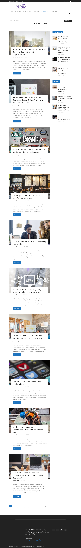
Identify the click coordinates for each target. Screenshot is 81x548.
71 (24, 506)
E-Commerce (58, 32)
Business (18, 12)
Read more (16, 73)
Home (10, 20)
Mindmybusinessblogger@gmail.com (35, 540)
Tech (24, 16)
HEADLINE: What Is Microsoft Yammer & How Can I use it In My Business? (28, 475)
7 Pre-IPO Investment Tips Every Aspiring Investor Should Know (64, 117)
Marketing (45, 12)
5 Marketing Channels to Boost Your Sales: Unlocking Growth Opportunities (29, 52)
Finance (37, 12)
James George (16, 105)
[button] (70, 14)
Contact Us (32, 16)
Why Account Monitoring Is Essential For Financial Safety (65, 98)
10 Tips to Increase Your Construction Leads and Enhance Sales (28, 429)
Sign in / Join (24, 1)
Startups (54, 12)
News (11, 12)
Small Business (15, 16)
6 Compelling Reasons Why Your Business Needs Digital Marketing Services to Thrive (28, 100)
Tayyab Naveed (16, 57)
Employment (27, 12)
